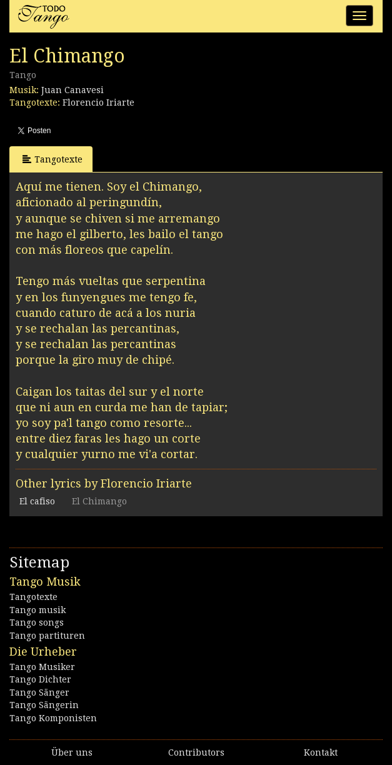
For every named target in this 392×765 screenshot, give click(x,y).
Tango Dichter (40, 679)
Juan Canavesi (72, 90)
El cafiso (37, 501)
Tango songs (36, 623)
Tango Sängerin (44, 705)
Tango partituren (47, 636)
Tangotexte (53, 159)
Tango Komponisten (53, 718)
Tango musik (37, 610)
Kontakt (321, 753)
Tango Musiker (42, 667)
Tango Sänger (39, 693)
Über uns (72, 753)
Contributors (196, 753)
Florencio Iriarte (98, 103)
